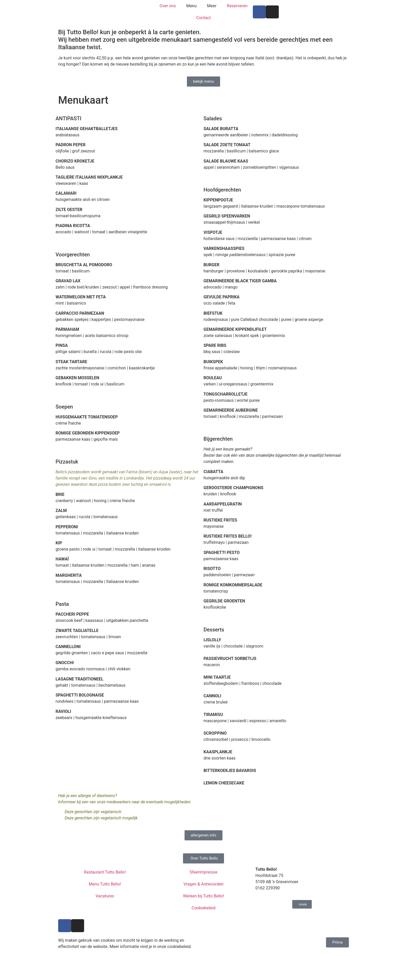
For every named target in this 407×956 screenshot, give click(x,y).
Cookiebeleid (203, 907)
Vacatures (105, 896)
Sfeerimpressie (204, 872)
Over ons (168, 5)
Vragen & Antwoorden (203, 884)
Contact (203, 17)
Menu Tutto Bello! (105, 884)
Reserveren (237, 5)
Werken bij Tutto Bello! (203, 896)
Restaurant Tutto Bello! (105, 872)
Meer (211, 5)
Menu (191, 5)
